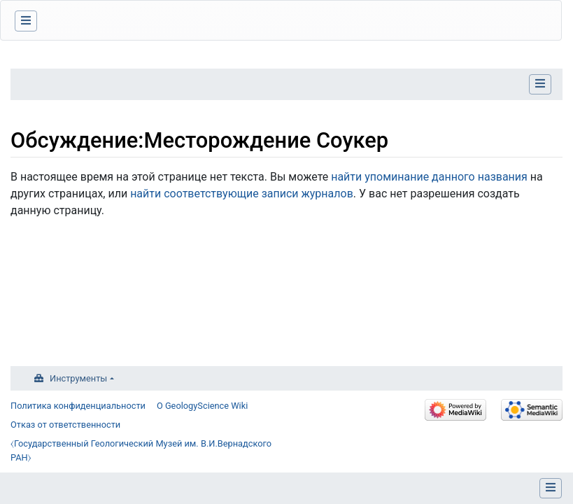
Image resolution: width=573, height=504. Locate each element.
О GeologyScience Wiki (202, 405)
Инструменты (78, 378)
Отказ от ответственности (65, 424)
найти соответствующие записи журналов (241, 193)
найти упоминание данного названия (429, 176)
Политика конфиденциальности (78, 405)
